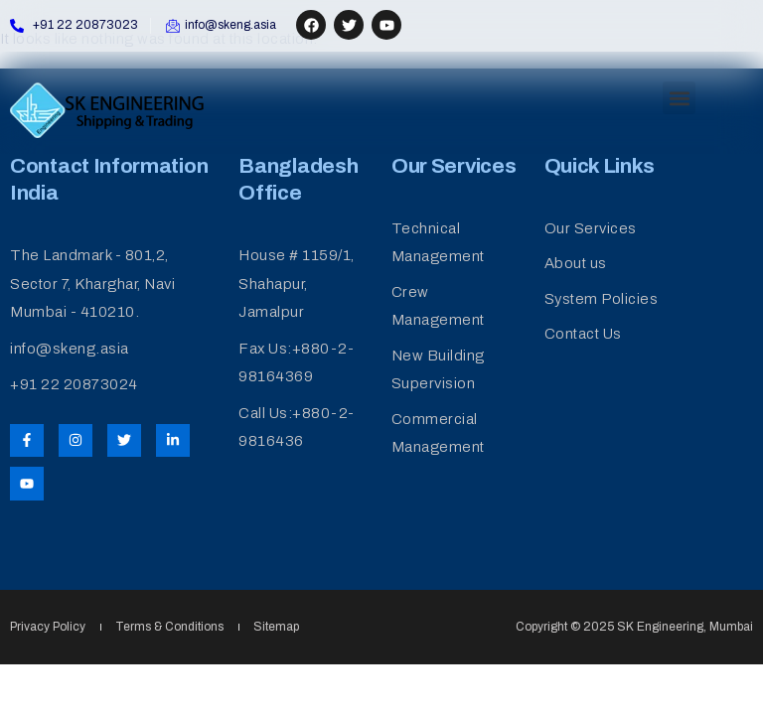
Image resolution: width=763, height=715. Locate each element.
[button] (679, 97)
